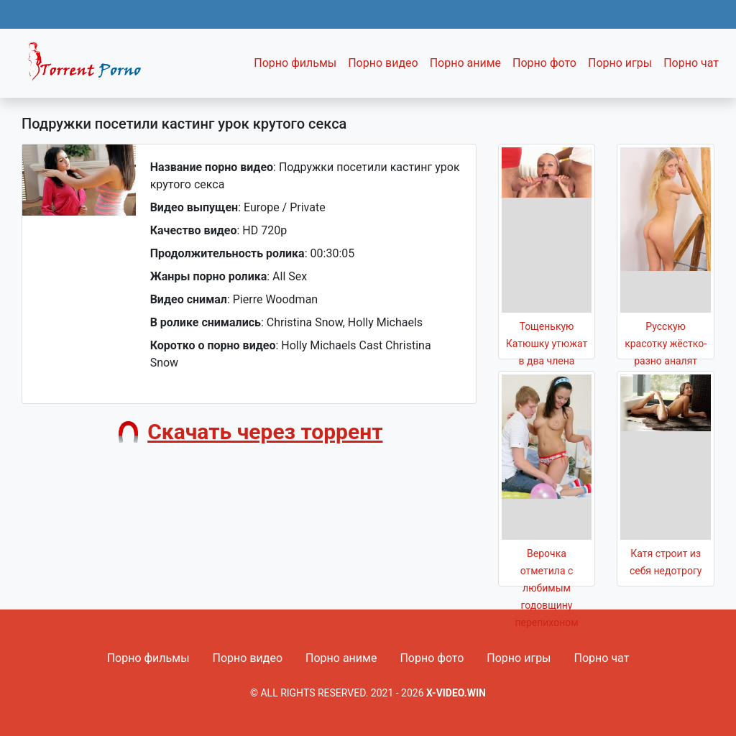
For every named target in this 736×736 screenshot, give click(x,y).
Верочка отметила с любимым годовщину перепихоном (546, 588)
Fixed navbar (90, 67)
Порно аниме (465, 63)
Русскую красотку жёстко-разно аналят (666, 344)
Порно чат (691, 63)
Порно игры (620, 63)
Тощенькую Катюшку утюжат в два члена (546, 344)
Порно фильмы (295, 63)
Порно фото (544, 63)
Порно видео (383, 63)
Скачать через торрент (264, 431)
